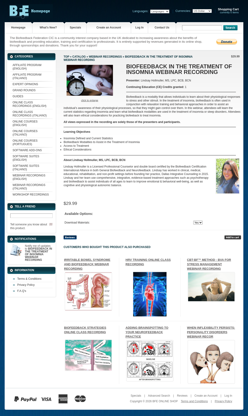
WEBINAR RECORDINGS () (29, 177)
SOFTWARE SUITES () (26, 158)
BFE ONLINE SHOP (165, 401)
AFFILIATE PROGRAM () (27, 66)
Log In (139, 27)
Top (66, 56)
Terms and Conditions (194, 401)
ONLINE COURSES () (25, 123)
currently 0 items (228, 11)
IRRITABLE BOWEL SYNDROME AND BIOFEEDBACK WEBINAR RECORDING (87, 264)
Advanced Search (159, 395)
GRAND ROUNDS (24, 90)
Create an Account (108, 27)
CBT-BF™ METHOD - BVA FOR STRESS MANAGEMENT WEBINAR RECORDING (209, 264)
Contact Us (162, 27)
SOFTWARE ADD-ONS (27, 150)
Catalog (79, 56)
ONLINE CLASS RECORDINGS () (29, 104)
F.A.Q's (21, 291)
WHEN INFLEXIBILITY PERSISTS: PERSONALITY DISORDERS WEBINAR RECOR (211, 332)
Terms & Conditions (29, 278)
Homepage (18, 27)
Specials (75, 27)
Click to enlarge (89, 100)
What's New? (48, 27)
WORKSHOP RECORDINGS (31, 194)
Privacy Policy (26, 285)
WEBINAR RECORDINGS (105, 56)
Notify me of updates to (38, 253)
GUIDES (18, 96)
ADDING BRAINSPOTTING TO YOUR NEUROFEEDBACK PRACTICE (147, 332)
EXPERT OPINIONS (25, 84)
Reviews (182, 395)
